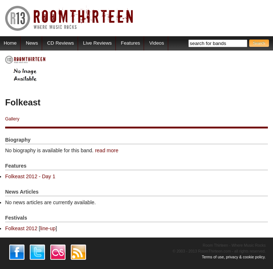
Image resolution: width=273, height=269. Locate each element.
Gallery (12, 119)
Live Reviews (97, 43)
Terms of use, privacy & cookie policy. (234, 257)
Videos (156, 43)
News (32, 43)
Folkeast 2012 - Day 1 (30, 176)
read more (106, 150)
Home (10, 43)
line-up (48, 228)
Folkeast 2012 (21, 228)
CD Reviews (60, 43)
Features (130, 43)
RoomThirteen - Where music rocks (69, 18)
